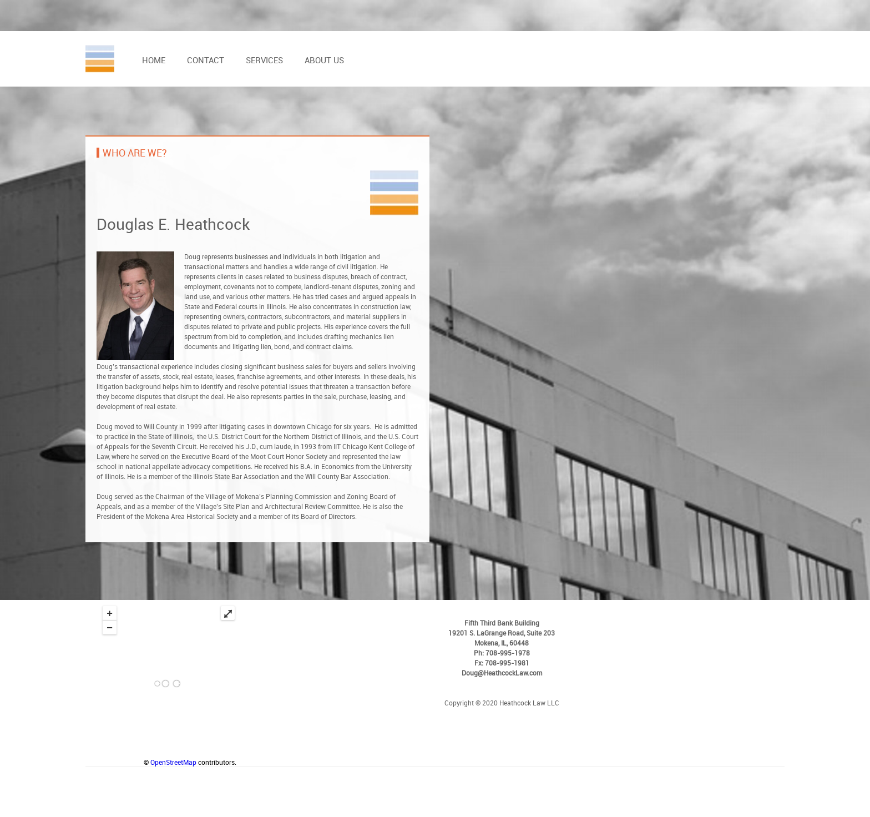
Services (264, 59)
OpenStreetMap (173, 762)
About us (324, 59)
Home (153, 59)
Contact (205, 59)
